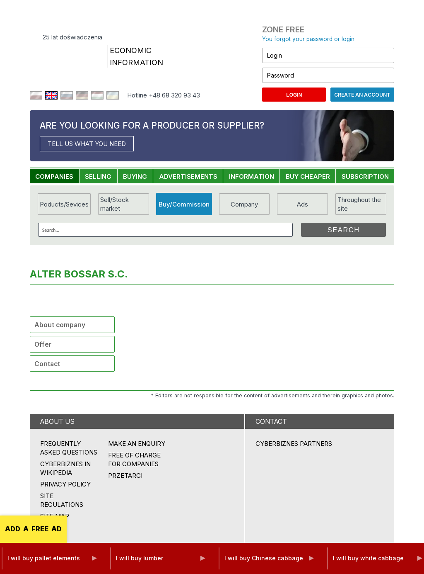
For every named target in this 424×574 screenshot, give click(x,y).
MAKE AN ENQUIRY (136, 444)
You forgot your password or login (308, 39)
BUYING (135, 176)
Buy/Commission (184, 204)
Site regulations (61, 500)
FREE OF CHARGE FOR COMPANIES (134, 459)
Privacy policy (65, 484)
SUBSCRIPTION (365, 176)
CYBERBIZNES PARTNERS (293, 444)
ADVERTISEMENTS (188, 176)
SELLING (98, 176)
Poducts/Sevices (64, 204)
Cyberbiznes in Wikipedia (65, 468)
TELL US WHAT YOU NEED (87, 144)
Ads (302, 204)
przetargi (125, 475)
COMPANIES (54, 176)
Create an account (362, 95)
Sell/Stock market (114, 204)
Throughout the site (359, 204)
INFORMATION (251, 176)
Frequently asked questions (68, 448)
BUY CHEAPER (308, 176)
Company (244, 204)
